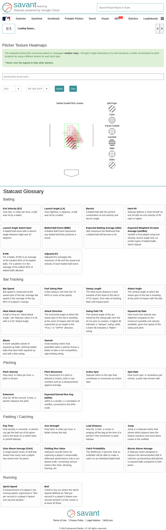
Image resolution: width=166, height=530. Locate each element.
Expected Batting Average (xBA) (104, 228)
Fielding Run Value (54, 448)
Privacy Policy (76, 520)
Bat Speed (8, 288)
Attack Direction (53, 311)
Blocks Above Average (140, 448)
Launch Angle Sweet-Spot (17, 228)
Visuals (105, 18)
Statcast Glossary (23, 191)
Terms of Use (60, 520)
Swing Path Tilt (94, 311)
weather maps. (71, 53)
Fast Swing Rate (53, 288)
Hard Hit (132, 208)
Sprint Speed (10, 486)
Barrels (90, 208)
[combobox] (130, 7)
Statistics (133, 18)
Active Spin (92, 372)
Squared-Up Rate (137, 311)
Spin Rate (133, 372)
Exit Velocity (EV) (12, 208)
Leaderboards (150, 18)
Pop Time (8, 426)
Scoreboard (53, 18)
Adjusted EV (51, 254)
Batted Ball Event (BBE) (57, 228)
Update (59, 88)
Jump (131, 426)
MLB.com (108, 520)
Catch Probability (95, 448)
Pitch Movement (53, 372)
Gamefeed (36, 18)
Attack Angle (135, 288)
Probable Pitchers (74, 18)
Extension (8, 394)
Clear (73, 88)
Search (92, 18)
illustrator (21, 18)
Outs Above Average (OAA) (18, 448)
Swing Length (93, 288)
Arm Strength (51, 426)
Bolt (46, 486)
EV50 (6, 254)
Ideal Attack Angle (13, 311)
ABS (118, 18)
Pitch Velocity (10, 372)
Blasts (6, 340)
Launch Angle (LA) (54, 208)
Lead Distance (94, 426)
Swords (48, 340)
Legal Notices (94, 520)
